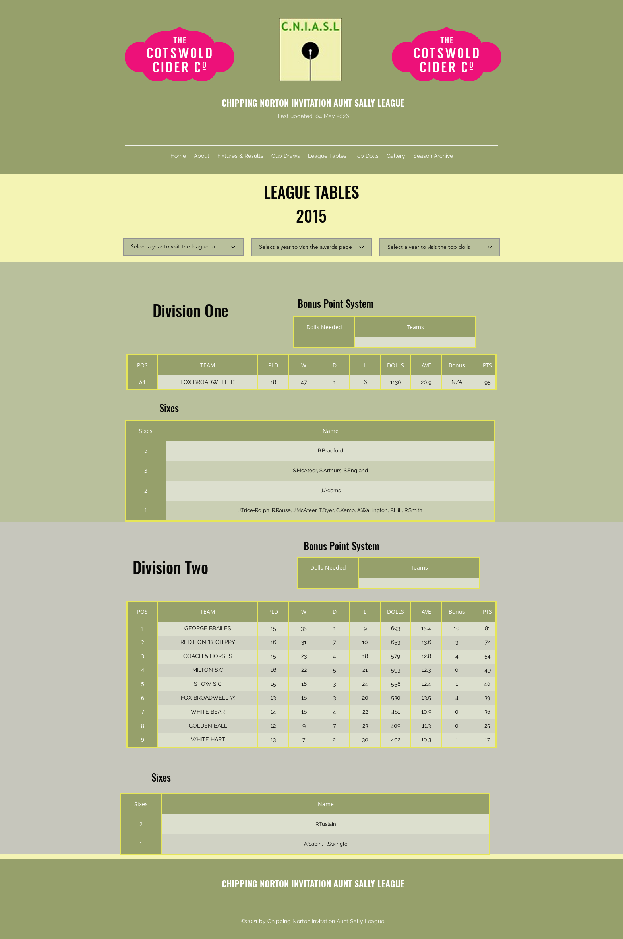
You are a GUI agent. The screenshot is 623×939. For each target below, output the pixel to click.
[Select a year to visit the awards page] (311, 247)
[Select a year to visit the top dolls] (439, 247)
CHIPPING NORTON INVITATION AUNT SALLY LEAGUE (313, 102)
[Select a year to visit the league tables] (183, 247)
